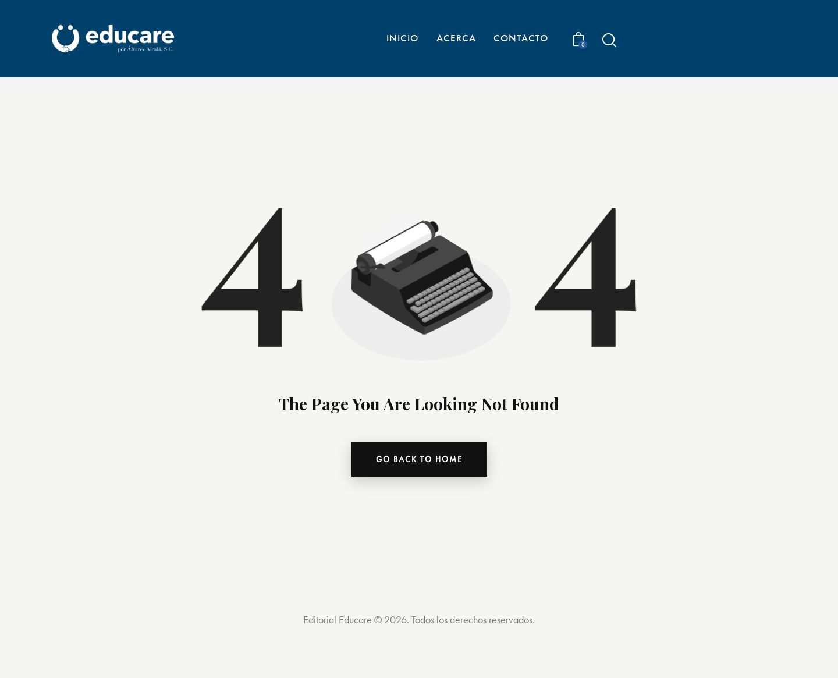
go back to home (419, 459)
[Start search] (608, 40)
